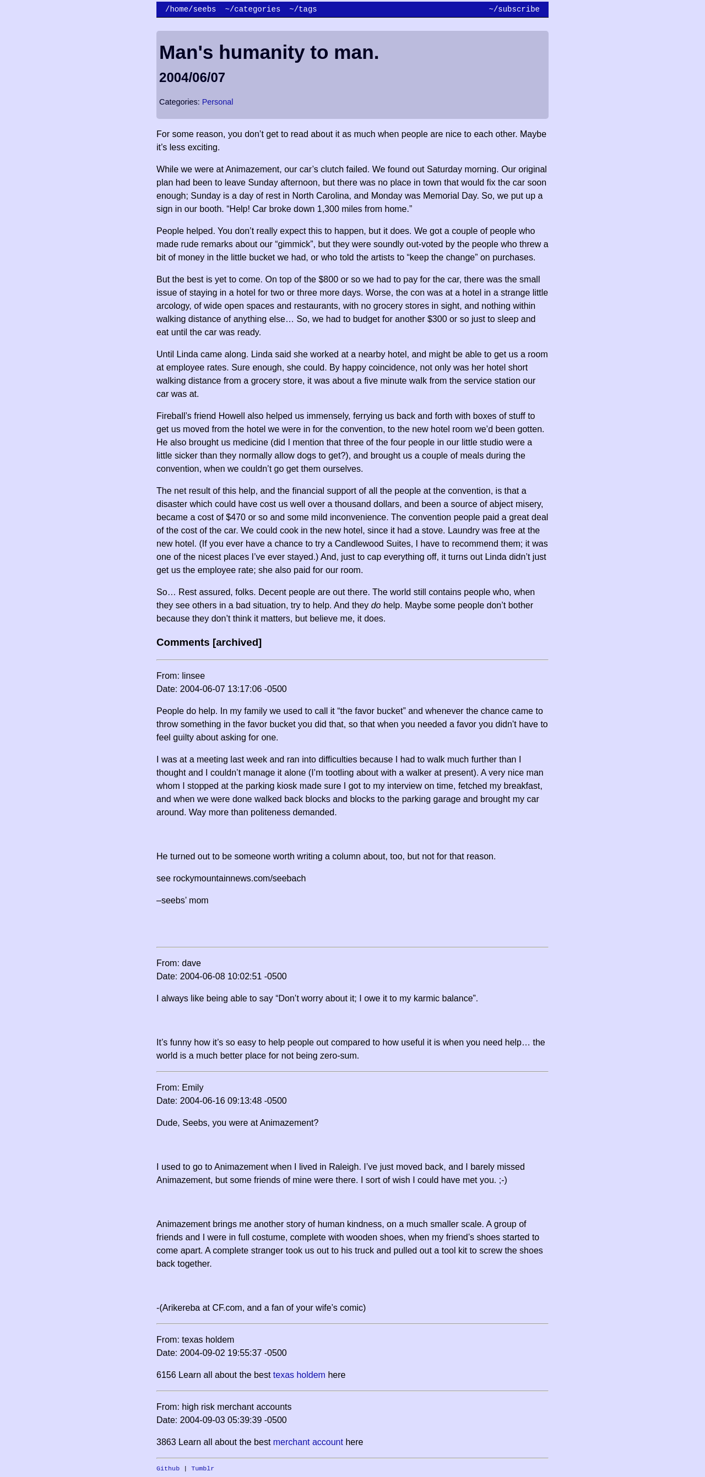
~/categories (252, 9)
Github (168, 1468)
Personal (218, 101)
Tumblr (202, 1468)
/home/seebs (190, 9)
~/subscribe (514, 9)
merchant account (308, 1442)
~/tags (303, 9)
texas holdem (299, 1375)
